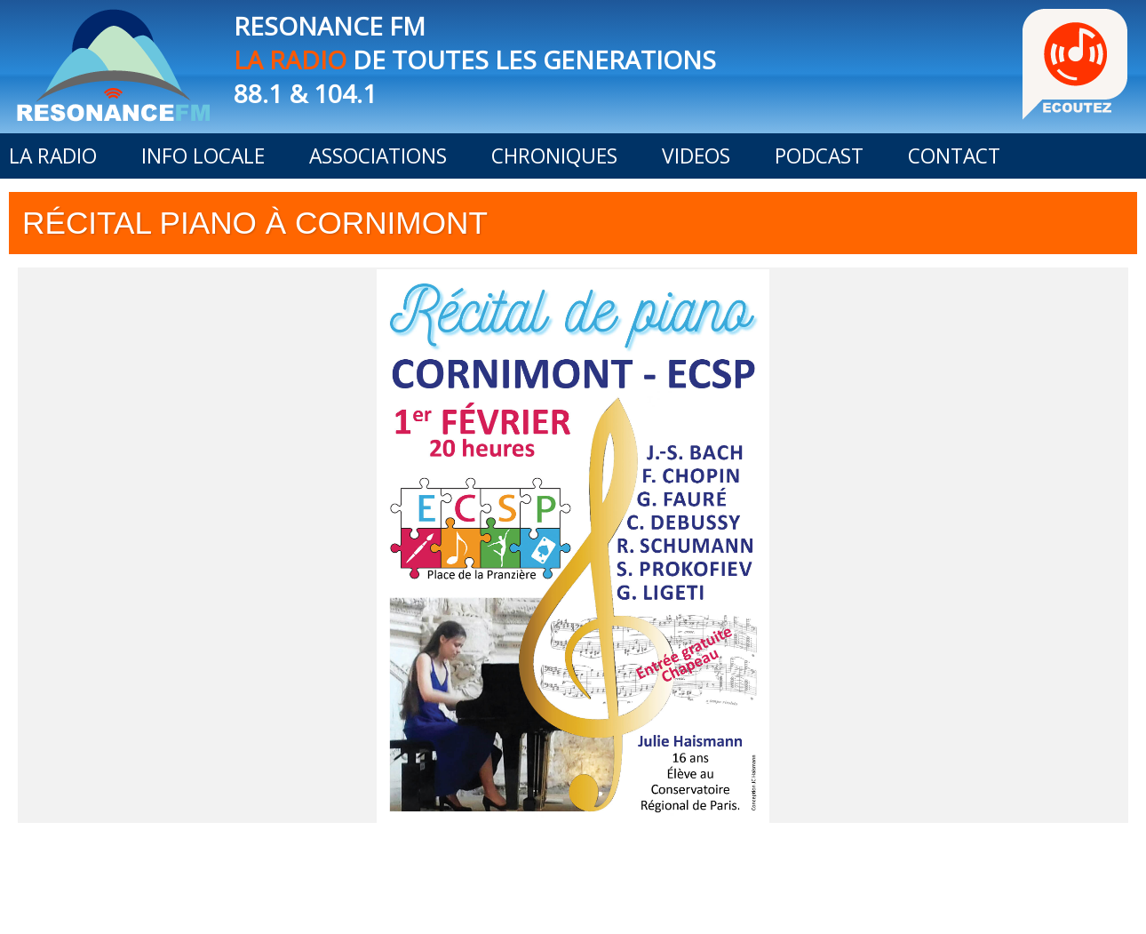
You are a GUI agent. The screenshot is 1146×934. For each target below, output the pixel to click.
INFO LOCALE (203, 156)
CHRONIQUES (554, 156)
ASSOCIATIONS (378, 156)
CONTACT (954, 156)
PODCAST (819, 156)
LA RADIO (53, 156)
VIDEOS (696, 156)
